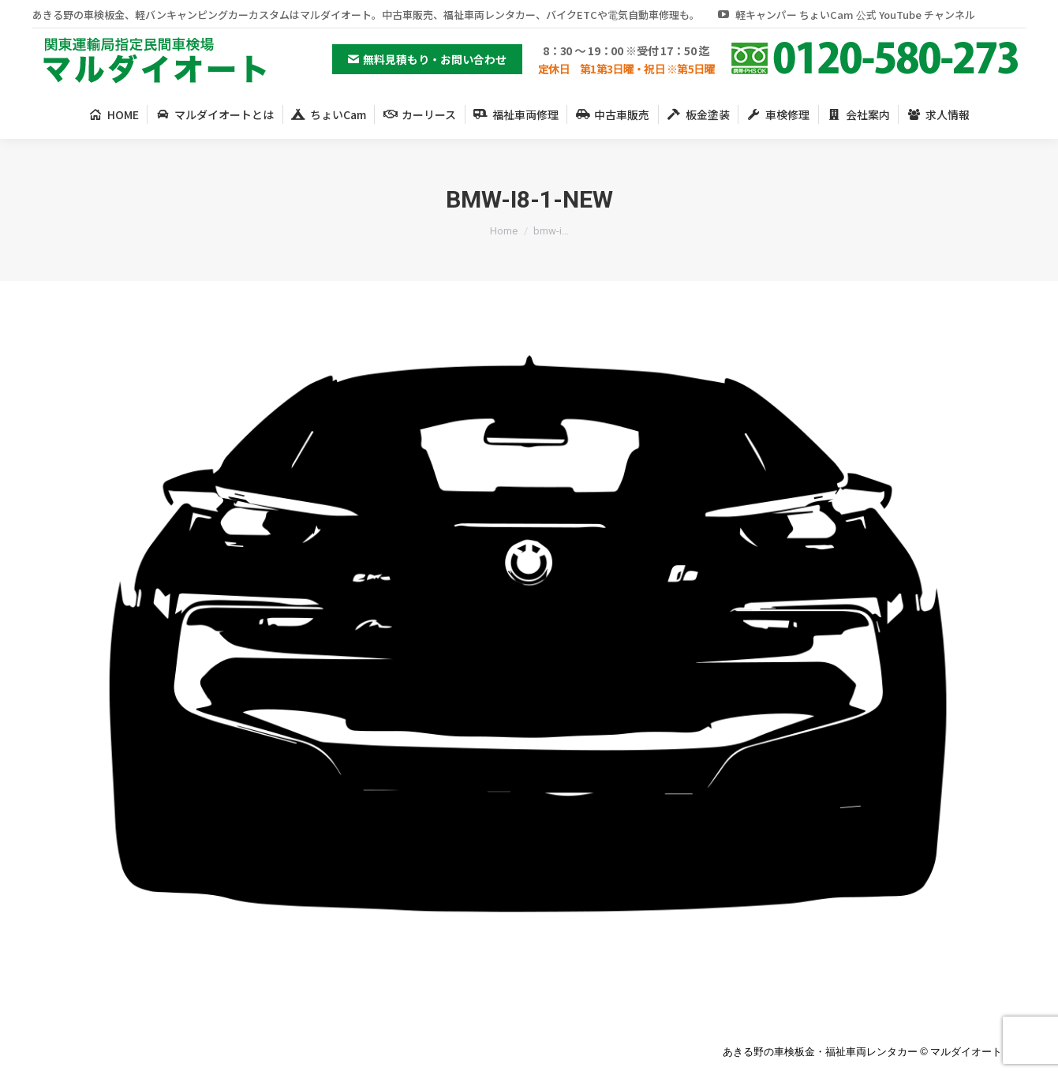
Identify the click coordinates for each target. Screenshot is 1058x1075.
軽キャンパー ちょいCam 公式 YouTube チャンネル (845, 14)
